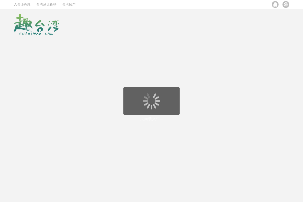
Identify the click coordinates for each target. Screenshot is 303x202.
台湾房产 (69, 4)
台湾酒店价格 (46, 4)
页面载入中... (151, 118)
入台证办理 (22, 4)
